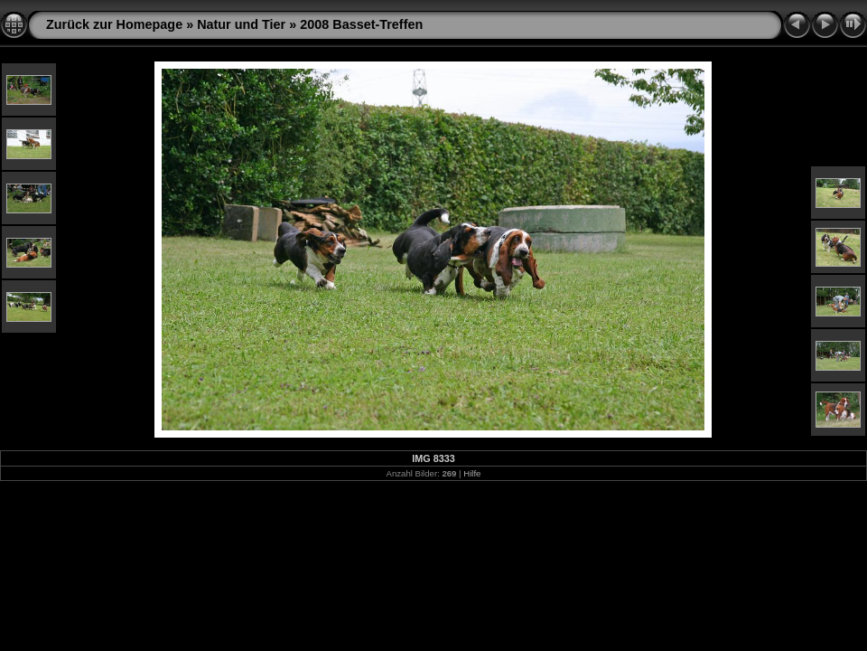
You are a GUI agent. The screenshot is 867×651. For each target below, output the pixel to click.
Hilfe (471, 473)
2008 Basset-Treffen (361, 24)
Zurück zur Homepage (114, 24)
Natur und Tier (241, 24)
